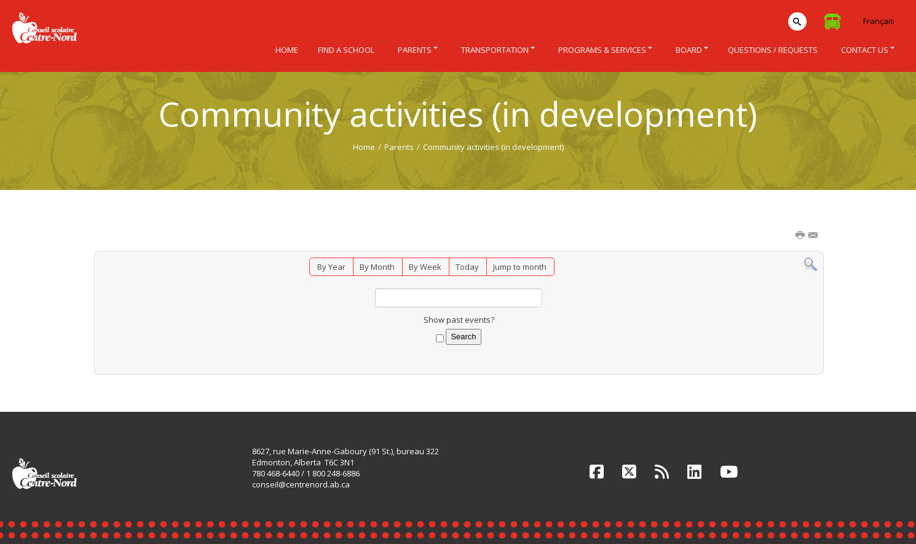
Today (467, 266)
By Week (425, 266)
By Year (331, 266)
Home (364, 146)
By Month (377, 266)
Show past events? (459, 319)
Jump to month (520, 266)
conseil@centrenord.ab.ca (301, 484)
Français (878, 20)
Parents (399, 146)
